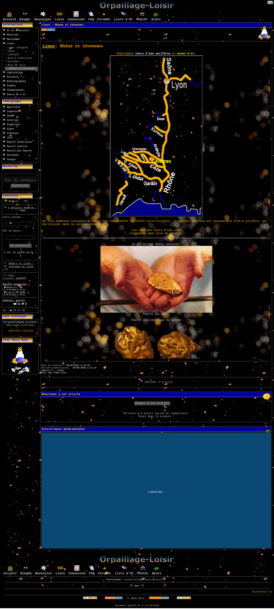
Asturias (11, 120)
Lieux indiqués (17, 47)
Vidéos (9, 85)
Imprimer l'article (156, 382)
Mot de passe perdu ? (22, 252)
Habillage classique (20, 325)
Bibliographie (14, 81)
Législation (13, 72)
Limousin (12, 54)
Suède (8, 115)
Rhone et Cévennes (21, 68)
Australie (11, 107)
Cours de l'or (14, 94)
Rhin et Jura (15, 65)
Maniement (11, 39)
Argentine (11, 124)
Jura (8, 137)
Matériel (11, 34)
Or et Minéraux (15, 30)
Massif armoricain (19, 58)
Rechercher (20, 185)
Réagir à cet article (152, 403)
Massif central (15, 146)
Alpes (10, 51)
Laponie (10, 111)
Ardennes (11, 133)
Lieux (8, 43)
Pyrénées (12, 61)
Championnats (13, 90)
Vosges (9, 159)
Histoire (11, 77)
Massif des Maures (17, 150)
